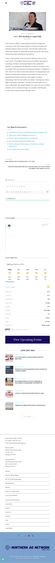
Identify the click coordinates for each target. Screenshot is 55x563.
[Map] (27, 237)
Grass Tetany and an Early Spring (19, 149)
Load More (27, 417)
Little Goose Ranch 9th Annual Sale (29, 393)
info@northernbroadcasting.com (17, 443)
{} (27, 192)
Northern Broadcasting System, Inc (23, 556)
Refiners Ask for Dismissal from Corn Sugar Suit (23, 138)
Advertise (7, 516)
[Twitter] (22, 536)
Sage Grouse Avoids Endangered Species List (22, 135)
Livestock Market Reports (12, 475)
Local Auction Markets (11, 495)
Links (6, 520)
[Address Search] (27, 264)
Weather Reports (9, 483)
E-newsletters (8, 504)
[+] (29, 192)
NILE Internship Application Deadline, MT (22, 141)
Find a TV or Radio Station (12, 491)
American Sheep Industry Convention (30, 405)
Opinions (7, 487)
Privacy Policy (28, 558)
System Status (19, 558)
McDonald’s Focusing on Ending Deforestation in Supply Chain (28, 132)
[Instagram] (25, 536)
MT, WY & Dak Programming (13, 479)
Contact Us (8, 512)
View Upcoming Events (27, 339)
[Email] (32, 536)
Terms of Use (36, 558)
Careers (7, 524)
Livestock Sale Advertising (12, 500)
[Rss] (36, 536)
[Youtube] (29, 536)
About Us (7, 508)
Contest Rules (9, 528)
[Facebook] (18, 536)
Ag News (7, 471)
